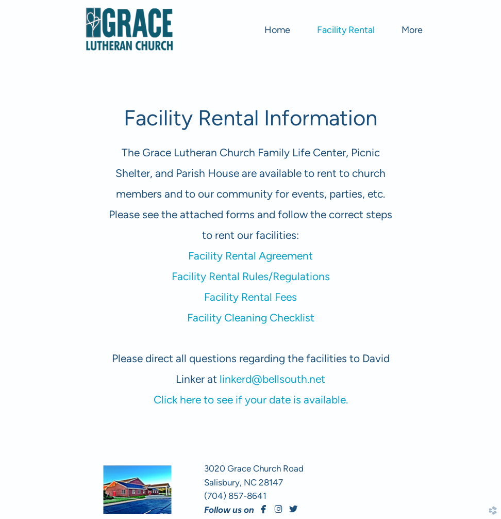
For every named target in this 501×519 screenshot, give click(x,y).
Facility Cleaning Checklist (250, 317)
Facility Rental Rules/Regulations (251, 276)
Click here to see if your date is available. (251, 399)
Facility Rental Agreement (250, 255)
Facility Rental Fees (250, 296)
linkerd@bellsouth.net (272, 378)
